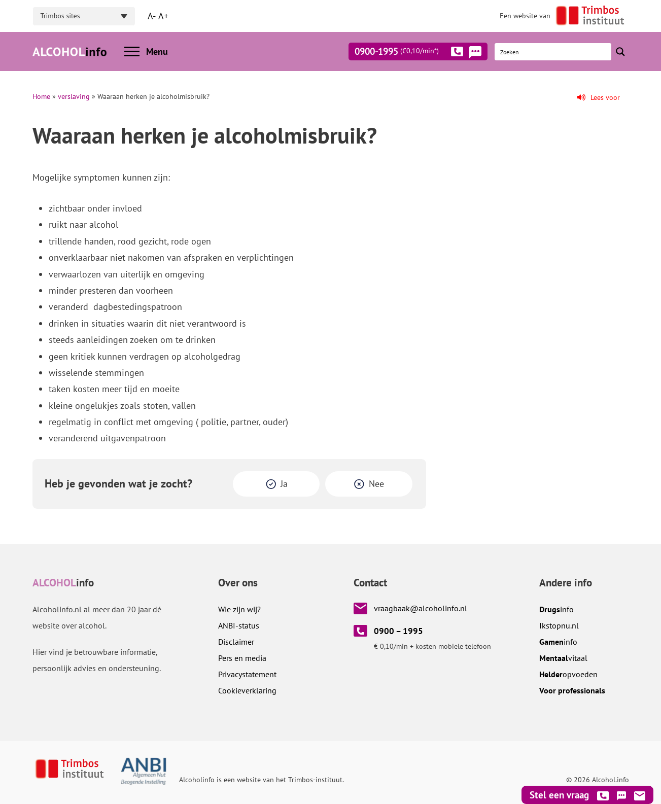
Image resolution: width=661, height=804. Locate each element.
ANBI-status (238, 625)
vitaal (563, 658)
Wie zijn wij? (239, 609)
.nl (559, 625)
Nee (376, 484)
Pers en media (242, 658)
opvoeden (568, 674)
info (556, 609)
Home (41, 96)
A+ (163, 16)
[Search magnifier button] (620, 51)
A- (152, 16)
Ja (284, 484)
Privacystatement (247, 674)
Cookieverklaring (247, 690)
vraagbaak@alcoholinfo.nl (420, 608)
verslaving (74, 96)
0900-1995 (409, 53)
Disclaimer (236, 642)
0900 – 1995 (398, 631)
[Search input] (553, 52)
